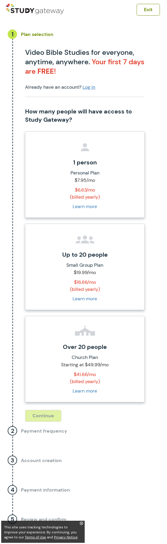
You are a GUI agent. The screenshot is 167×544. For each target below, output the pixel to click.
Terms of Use (35, 537)
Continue (43, 416)
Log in (89, 87)
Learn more (85, 206)
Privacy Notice (66, 537)
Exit (148, 9)
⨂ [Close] (81, 523)
